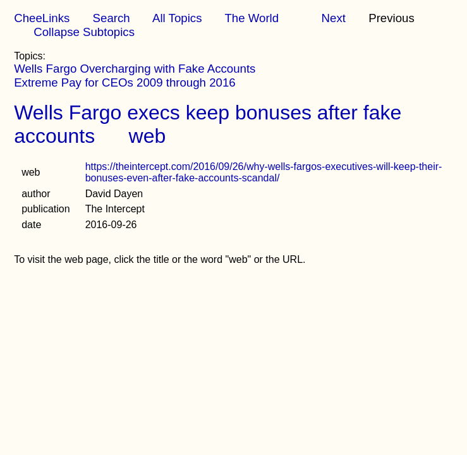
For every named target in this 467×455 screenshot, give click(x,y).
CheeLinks (42, 18)
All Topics (177, 18)
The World (251, 18)
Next (334, 18)
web (147, 135)
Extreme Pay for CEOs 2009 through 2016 (125, 82)
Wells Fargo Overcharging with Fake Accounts (134, 68)
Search (111, 18)
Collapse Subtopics (84, 32)
